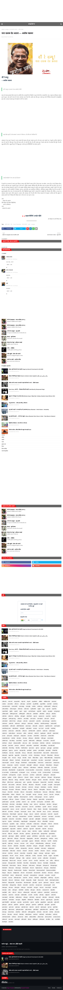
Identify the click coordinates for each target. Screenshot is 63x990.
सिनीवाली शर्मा (30, 899)
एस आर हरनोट (46, 740)
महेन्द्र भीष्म (44, 828)
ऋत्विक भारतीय (31, 740)
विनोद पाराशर (11, 867)
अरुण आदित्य (26, 718)
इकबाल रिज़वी (55, 733)
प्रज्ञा (28, 801)
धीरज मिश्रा (25, 784)
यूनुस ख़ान (31, 841)
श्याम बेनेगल (31, 885)
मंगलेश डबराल (44, 819)
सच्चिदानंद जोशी (26, 892)
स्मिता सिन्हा (21, 914)
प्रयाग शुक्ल (55, 806)
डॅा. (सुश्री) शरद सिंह (20, 770)
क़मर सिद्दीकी (57, 919)
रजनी (27, 843)
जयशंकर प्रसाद (9, 765)
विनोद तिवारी (4, 867)
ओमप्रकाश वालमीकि (17, 743)
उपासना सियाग (36, 735)
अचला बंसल (54, 701)
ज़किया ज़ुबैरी (29, 765)
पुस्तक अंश (4, 444)
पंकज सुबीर (10, 797)
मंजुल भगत (4, 821)
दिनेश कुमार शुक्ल (57, 777)
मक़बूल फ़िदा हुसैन (24, 821)
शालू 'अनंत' (57, 877)
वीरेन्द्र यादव (57, 872)
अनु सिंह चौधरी (33, 708)
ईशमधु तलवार (23, 735)
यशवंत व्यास (4, 841)
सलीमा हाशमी (51, 897)
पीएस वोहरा (29, 799)
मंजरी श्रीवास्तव (51, 819)
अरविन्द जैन (20, 718)
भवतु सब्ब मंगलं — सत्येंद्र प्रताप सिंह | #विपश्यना (18, 402)
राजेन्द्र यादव (43, 850)
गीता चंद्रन (14, 757)
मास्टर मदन (4, 833)
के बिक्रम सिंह (54, 750)
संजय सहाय (4, 890)
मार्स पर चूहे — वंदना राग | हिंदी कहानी (12, 944)
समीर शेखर (41, 894)
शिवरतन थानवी (40, 880)
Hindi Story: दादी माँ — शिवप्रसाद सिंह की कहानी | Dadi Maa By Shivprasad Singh (27, 389)
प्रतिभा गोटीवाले (5, 804)
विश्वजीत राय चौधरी (17, 870)
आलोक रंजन (4, 733)
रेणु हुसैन (50, 855)
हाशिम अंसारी (24, 919)
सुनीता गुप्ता (4, 904)
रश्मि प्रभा (54, 845)
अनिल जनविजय (5, 708)
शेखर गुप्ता (52, 882)
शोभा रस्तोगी (25, 885)
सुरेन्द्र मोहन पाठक (25, 907)
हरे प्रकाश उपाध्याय (56, 916)
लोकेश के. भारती (12, 860)
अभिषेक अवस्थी (5, 713)
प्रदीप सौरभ (49, 804)
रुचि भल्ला (22, 855)
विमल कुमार (46, 867)
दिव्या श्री (39, 779)
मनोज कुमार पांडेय (12, 826)
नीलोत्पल (12, 794)
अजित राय (16, 704)
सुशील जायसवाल (28, 909)
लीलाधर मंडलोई (5, 860)
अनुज (43, 708)
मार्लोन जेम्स (34, 831)
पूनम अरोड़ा (12, 801)
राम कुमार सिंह (29, 853)
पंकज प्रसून (40, 794)
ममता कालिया (33, 826)
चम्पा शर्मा (12, 762)
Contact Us (59, 987)
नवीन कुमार (37, 787)
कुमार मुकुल (49, 748)
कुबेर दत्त (37, 748)
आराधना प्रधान (11, 730)
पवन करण (46, 797)
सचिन (10, 892)
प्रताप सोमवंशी (47, 801)
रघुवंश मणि (4, 843)
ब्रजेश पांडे (9, 816)
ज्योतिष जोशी (40, 767)
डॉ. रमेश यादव (33, 772)
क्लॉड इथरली (4, 755)
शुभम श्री (40, 882)
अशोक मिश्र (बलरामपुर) (45, 723)
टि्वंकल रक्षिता (47, 767)
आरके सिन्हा (53, 728)
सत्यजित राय (40, 892)
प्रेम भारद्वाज (17, 811)
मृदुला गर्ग (4, 838)
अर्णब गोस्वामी (4, 721)
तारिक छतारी (53, 774)
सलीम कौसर (44, 897)
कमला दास (16, 745)
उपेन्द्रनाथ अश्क (43, 735)
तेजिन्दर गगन (20, 777)
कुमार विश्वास (55, 748)
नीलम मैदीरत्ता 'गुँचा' (37, 792)
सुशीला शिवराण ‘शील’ (44, 909)
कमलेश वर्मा (22, 745)
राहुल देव (53, 853)
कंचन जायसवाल (35, 743)
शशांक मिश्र (25, 877)
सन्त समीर (30, 894)
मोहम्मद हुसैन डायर (44, 838)
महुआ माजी (32, 828)
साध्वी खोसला (11, 899)
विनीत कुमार (25, 865)
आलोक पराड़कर (52, 730)
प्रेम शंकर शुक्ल (23, 811)
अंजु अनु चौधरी (16, 701)
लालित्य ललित (45, 858)
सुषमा (57, 909)
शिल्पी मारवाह (17, 880)
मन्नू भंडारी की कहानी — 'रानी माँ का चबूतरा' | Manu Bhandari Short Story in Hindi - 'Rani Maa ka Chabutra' (32, 416)
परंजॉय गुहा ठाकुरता (38, 797)
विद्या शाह (19, 865)
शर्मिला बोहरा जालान (17, 877)
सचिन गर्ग (14, 892)
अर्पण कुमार (19, 721)
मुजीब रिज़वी (23, 836)
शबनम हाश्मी (26, 875)
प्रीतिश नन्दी (4, 811)
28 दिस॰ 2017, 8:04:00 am (12, 259)
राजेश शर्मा (16, 853)
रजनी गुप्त (32, 843)
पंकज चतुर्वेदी (28, 794)
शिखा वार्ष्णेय (4, 880)
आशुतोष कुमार (42, 733)
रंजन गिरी (49, 841)
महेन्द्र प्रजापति (38, 828)
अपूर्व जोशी (39, 711)
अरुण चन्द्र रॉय (32, 718)
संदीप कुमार (33, 890)
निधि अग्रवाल (17, 789)
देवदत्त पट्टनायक (36, 782)
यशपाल (56, 838)
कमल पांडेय (4, 745)
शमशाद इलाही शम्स (33, 875)
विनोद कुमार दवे (46, 865)
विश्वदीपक (25, 870)
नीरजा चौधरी (10, 792)
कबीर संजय (48, 743)
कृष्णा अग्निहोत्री (41, 750)
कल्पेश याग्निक (29, 745)
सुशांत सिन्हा (55, 907)
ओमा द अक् (25, 743)
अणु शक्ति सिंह (35, 704)
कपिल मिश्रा (42, 743)
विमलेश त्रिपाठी (52, 867)
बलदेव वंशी (37, 814)
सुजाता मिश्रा (56, 899)
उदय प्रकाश (30, 735)
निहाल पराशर (55, 789)
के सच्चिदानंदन (5, 752)
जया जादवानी (22, 765)
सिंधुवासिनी (24, 899)
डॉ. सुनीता (19, 774)
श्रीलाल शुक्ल (4, 887)
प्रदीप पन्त (36, 804)
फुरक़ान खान (20, 814)
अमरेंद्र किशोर (35, 713)
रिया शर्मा (11, 855)
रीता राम (16, 855)
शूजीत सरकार (46, 882)
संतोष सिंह (27, 890)
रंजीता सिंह (55, 841)
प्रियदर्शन (39, 809)
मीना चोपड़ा (22, 833)
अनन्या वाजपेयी (14, 706)
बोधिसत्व (3, 816)
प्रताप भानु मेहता (40, 801)
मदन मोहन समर (5, 823)
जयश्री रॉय (16, 765)
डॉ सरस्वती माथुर (47, 770)
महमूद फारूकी (12, 828)
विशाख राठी (10, 870)
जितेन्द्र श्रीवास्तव (49, 765)
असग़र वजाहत (28, 726)
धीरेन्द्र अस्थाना (37, 784)
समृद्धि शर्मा (47, 894)
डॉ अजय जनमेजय (39, 770)
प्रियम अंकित (45, 809)
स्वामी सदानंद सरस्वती (6, 916)
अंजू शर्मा (28, 701)
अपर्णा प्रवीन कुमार (32, 711)
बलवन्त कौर (50, 814)
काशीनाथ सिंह (4, 748)
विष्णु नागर (9, 872)
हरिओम (26, 916)
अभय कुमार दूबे (56, 711)
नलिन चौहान (24, 787)
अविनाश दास (17, 723)
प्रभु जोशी (44, 806)
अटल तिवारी (29, 704)
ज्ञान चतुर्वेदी (14, 767)
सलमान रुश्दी (38, 897)
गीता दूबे (19, 757)
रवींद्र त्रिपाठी (16, 845)
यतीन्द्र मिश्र (51, 838)
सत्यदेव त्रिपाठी (46, 892)
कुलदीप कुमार (4, 750)
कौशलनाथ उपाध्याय (54, 752)
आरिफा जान (24, 730)
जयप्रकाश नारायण (48, 762)
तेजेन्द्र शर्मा (26, 777)
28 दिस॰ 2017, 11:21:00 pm (12, 285)
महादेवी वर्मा (19, 828)
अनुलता (25, 711)
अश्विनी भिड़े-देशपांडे (20, 726)
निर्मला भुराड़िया (42, 789)
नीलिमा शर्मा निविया (5, 794)
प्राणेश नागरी (23, 809)
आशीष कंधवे (30, 733)
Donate (53, 987)
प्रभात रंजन (31, 806)
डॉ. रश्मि (39, 772)
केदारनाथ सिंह (17, 752)
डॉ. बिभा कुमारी (22, 772)
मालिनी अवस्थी (53, 831)
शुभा (7, 283)
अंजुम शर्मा (23, 701)
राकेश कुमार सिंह (24, 848)
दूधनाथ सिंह (29, 782)
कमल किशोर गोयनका (56, 743)
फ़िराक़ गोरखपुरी (13, 814)
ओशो (30, 743)
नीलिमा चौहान (51, 792)
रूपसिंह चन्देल (28, 855)
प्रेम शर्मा (29, 811)
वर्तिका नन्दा (57, 860)
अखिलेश (40, 701)
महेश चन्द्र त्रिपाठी (5, 831)
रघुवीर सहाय (10, 843)
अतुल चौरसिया (42, 704)
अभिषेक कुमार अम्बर (13, 713)
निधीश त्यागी (24, 789)
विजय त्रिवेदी (19, 863)
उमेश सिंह (13, 738)
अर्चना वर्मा (52, 718)
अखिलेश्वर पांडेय (47, 701)
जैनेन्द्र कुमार (56, 765)
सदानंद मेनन (11, 894)
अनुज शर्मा (48, 708)
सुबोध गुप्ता (28, 904)
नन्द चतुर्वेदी (50, 784)
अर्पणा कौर (25, 721)
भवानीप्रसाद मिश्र (37, 816)
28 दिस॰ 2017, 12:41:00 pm (12, 272)
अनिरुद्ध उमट (54, 706)
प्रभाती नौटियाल (38, 806)
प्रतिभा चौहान (12, 804)
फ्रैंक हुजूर (26, 814)
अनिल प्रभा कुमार (13, 708)
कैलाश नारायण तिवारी (37, 752)
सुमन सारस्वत (4, 907)
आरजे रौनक (4, 730)
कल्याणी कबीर (36, 745)
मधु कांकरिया (12, 823)
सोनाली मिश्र (18, 912)
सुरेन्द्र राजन (32, 907)
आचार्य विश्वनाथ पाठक (6, 728)
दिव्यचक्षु (16, 779)
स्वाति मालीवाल (48, 914)
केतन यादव (11, 752)
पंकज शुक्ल (57, 794)
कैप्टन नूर (23, 752)
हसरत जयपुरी (17, 919)
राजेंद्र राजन (19, 850)
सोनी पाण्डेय (39, 912)
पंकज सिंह (4, 797)
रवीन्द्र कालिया (22, 845)
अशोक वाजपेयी (53, 723)
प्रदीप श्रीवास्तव (42, 804)
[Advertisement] (31, 11)
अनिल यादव (20, 708)
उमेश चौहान (19, 738)
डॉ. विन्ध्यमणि (4, 774)
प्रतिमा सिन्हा (26, 804)
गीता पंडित (24, 757)
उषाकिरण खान (5, 740)
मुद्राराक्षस (28, 836)
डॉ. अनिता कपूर (54, 770)
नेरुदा (23, 794)
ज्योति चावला (25, 767)
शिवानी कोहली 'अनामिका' (54, 880)
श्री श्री (53, 885)
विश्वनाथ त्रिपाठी (32, 870)
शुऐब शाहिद (35, 882)
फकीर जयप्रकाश (55, 811)
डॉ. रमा (28, 772)
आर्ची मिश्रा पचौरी (32, 730)
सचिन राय (20, 892)
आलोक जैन (39, 730)
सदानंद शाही (17, 894)
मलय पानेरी (52, 826)
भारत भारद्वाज (50, 816)
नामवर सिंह (50, 787)
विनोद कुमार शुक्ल (54, 865)
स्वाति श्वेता (55, 914)
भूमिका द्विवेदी (37, 819)
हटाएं (11, 264)
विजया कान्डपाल (13, 865)
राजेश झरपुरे (54, 850)
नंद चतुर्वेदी (44, 784)
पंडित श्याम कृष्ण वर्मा (23, 797)
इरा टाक (3, 735)
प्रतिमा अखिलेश (19, 804)
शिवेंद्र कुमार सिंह (11, 882)
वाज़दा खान (4, 863)
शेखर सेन (57, 882)
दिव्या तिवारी (22, 779)
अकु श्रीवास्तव (34, 701)
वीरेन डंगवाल (50, 872)
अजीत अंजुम (22, 704)
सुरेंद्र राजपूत (17, 907)
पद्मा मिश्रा (31, 797)
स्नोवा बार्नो (15, 914)
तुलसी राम (4, 777)
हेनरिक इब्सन (42, 919)
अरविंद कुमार (4, 718)
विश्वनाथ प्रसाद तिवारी (41, 870)
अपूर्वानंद (44, 711)
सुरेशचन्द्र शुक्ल (43, 907)
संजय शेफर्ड (55, 887)
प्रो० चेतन (49, 811)
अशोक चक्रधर (7, 224)
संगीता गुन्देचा (17, 887)
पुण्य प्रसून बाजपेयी (49, 799)
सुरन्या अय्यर (11, 907)
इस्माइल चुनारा (16, 735)
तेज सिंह (14, 777)
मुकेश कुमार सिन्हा (44, 833)
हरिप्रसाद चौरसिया (33, 916)
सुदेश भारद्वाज (13, 902)
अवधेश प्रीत (11, 723)
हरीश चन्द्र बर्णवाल (48, 916)
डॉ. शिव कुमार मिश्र (12, 774)
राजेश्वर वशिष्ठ (22, 853)
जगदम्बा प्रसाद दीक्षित (32, 762)
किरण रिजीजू (11, 748)
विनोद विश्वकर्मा (25, 867)
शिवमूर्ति (34, 880)
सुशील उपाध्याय (11, 909)
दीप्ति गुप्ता (58, 779)
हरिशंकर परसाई (40, 916)
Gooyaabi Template (25, 987)
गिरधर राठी (43, 755)
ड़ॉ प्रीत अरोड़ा (4, 770)
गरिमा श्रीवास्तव (37, 755)
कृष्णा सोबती (48, 750)
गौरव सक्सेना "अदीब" (25, 760)
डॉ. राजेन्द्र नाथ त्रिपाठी (46, 772)
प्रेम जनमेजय (10, 811)
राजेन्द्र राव (48, 850)
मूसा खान (48, 836)
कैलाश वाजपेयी (46, 752)
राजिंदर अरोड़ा (12, 850)
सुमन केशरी (53, 904)
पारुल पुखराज (4, 799)
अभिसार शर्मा (29, 713)
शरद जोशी (53, 875)
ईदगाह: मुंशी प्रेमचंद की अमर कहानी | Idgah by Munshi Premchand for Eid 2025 (26, 369)
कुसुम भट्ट (10, 750)
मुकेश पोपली (4, 836)
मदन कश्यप (51, 821)
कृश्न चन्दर (16, 750)
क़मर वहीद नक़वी (51, 745)
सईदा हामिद (53, 890)
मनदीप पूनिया (29, 823)
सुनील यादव (22, 904)
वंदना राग (30, 860)
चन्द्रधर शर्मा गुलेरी (5, 762)
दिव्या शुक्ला (34, 779)
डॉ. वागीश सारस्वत (55, 772)
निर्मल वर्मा (30, 789)
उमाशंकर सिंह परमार (5, 738)
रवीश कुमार (35, 845)
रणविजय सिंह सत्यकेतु (39, 843)
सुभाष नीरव (34, 904)
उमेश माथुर (25, 738)
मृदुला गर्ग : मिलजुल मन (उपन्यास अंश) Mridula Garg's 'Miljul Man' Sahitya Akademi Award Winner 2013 (32, 396)
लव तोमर (39, 858)
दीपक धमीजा (45, 779)
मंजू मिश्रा (9, 821)
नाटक (3, 441)
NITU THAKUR (9, 270)
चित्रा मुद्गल (17, 762)
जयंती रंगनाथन (40, 762)
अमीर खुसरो (23, 716)
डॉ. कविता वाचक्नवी (13, 772)
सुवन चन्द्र (49, 907)
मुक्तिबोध (17, 836)
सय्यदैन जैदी (53, 894)
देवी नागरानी (4, 784)
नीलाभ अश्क (45, 792)
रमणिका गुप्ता (47, 843)
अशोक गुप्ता (24, 723)
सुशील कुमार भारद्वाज (19, 909)
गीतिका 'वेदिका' (35, 757)
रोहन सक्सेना (56, 855)
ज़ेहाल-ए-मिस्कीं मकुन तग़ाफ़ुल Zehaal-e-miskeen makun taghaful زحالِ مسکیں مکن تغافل (28, 376)
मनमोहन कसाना (36, 823)
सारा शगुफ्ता (18, 899)
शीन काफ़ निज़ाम (19, 882)
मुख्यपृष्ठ (3, 29)
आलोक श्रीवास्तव (12, 733)
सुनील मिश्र (16, 904)
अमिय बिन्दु (17, 716)
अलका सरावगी (31, 721)
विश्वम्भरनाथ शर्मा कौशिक (50, 870)
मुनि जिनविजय (35, 836)
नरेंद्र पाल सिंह (11, 787)
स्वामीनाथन (14, 916)
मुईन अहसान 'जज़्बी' (35, 833)
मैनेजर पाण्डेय (22, 838)
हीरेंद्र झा (29, 919)
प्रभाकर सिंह (11, 806)
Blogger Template (10, 987)
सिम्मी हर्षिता (37, 899)
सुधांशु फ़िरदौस (43, 902)
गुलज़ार (41, 757)
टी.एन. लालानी (54, 767)
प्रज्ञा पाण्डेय (33, 801)
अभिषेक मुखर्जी (22, 713)
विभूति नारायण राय (39, 867)
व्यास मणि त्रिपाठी (5, 875)
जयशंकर (3, 765)
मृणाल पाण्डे (54, 836)
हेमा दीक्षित (48, 919)
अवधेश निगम (53, 721)
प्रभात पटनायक (24, 806)
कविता (3, 437)
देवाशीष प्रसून (57, 782)
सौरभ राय (4, 914)
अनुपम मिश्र (54, 708)
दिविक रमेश (11, 779)
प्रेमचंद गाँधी (39, 811)
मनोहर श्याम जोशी (20, 826)
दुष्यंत (24, 782)
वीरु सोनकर (44, 872)
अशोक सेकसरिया (5, 726)
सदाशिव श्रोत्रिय (23, 894)
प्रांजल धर (12, 809)
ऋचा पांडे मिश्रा (19, 740)
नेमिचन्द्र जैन (18, 794)
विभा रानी (32, 867)
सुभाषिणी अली (40, 904)
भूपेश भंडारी (31, 819)
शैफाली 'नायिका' (5, 885)
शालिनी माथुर (50, 877)
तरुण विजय (32, 774)
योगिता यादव (43, 841)
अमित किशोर (42, 713)
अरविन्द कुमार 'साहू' (12, 718)
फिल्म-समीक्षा (4, 448)
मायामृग (29, 831)
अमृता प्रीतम (48, 716)
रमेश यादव (4, 845)
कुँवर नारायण (31, 748)
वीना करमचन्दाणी (37, 872)
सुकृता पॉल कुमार (49, 899)
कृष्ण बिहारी (29, 750)
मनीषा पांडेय (56, 823)
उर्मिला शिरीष (37, 738)
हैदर (52, 919)
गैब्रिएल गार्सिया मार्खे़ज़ (48, 757)
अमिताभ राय (10, 716)
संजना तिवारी (29, 887)
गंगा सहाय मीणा (24, 755)
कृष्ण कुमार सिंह (22, 750)
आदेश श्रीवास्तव (15, 728)
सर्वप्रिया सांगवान (19, 897)
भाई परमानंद (44, 816)
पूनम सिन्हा (18, 801)
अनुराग (20, 711)
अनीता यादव (26, 708)
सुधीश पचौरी (56, 902)
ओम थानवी (53, 740)
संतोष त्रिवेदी (21, 890)
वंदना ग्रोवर (25, 860)
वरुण (47, 860)
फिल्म (3, 446)
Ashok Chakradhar (17, 224)
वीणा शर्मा (22, 872)
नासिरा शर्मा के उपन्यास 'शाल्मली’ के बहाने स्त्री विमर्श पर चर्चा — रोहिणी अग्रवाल (24, 382)
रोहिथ (23, 858)
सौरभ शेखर (10, 914)
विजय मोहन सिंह (33, 863)
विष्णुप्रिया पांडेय (16, 872)
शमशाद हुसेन (41, 875)
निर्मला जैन (36, 789)
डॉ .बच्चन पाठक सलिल (30, 770)
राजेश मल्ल (4, 853)
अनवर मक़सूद (21, 706)
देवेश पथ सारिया (11, 784)
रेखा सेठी (45, 855)
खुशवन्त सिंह (17, 755)
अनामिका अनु (39, 706)
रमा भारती (54, 843)
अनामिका (33, 706)
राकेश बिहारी (37, 848)
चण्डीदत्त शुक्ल (55, 760)
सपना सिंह (36, 894)
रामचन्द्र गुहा (41, 853)
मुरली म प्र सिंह (42, 836)
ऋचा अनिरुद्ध (12, 740)
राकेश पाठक (31, 848)
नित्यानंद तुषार (4, 789)
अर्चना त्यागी (46, 718)
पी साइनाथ (17, 799)
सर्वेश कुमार (26, 897)
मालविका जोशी (46, 831)
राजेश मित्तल (10, 853)
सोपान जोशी (45, 912)
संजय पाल (41, 887)
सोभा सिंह (51, 912)
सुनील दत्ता (10, 904)
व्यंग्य (11, 224)
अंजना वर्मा (10, 701)
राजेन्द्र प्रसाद (31, 850)
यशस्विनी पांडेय (11, 841)
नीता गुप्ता (4, 792)
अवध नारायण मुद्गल (46, 721)
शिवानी (46, 880)
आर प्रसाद (35, 728)
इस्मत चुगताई (9, 735)
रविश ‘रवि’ (10, 845)
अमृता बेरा (54, 716)
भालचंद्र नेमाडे (11, 819)
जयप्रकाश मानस (56, 762)
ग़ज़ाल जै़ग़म (11, 921)
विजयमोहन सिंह (52, 863)
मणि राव (39, 821)
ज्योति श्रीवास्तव (33, 767)
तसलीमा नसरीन (38, 774)
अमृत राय (35, 716)
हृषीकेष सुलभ (35, 919)
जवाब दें (8, 264)
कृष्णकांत (35, 750)
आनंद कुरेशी (22, 728)
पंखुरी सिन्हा (16, 797)
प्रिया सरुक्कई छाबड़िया (53, 809)
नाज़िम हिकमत (43, 787)
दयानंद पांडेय (37, 777)
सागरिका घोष (4, 899)
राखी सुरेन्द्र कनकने (51, 848)
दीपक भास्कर (52, 779)
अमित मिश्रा (4, 716)
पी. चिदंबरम (23, 799)
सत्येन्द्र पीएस (4, 894)
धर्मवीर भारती (18, 784)
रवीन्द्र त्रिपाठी (29, 845)
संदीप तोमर (39, 890)
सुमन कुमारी (47, 904)
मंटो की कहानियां (5, 450)
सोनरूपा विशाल (11, 912)
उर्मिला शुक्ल (43, 738)
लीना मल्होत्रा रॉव (53, 858)
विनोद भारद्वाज (18, 867)
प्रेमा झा (44, 811)
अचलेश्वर (4, 704)
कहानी (3, 439)
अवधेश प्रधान (4, 723)
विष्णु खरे (4, 872)
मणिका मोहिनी (45, 821)
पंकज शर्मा (51, 794)
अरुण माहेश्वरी (39, 718)
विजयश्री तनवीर (5, 865)
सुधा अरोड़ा (19, 902)
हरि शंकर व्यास (20, 916)
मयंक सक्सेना (40, 826)
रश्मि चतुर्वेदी (41, 845)
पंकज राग (45, 794)
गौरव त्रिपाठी (17, 760)
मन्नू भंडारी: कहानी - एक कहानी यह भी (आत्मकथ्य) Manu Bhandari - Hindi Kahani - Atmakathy (29, 409)
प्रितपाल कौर (29, 809)
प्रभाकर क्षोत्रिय (4, 806)
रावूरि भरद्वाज (47, 853)
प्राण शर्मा (17, 809)
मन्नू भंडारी (27, 826)
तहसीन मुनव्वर (46, 774)
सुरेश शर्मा (37, 907)
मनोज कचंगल (4, 826)
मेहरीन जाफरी (10, 838)
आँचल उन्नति (35, 726)
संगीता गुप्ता (23, 887)
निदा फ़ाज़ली (11, 789)
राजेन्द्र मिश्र (37, 850)
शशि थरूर (30, 877)
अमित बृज (48, 713)
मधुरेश (17, 823)
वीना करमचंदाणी (29, 872)
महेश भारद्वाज (12, 831)
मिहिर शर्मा (10, 833)
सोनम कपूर (4, 912)
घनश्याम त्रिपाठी (34, 760)
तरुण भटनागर (25, 774)
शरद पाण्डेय (4, 877)
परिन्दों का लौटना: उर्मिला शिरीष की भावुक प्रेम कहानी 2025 (20, 429)
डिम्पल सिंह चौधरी (12, 770)
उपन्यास (3, 435)
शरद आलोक (47, 875)
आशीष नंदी (36, 733)
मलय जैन (46, 826)
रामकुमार (35, 853)
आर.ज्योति (47, 728)
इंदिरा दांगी (49, 733)
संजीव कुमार (14, 890)
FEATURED (24, 224)
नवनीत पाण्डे (30, 787)
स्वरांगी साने (35, 914)
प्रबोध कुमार (55, 804)
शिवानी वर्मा (4, 882)
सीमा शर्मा (42, 899)
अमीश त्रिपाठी (29, 716)
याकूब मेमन (18, 841)
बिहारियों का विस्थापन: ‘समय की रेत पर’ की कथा (18, 423)
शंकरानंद (12, 875)
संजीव (9, 890)
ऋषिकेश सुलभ (38, 740)
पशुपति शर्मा (51, 797)
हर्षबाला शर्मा (4, 919)
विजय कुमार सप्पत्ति (11, 863)
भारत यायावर (57, 816)
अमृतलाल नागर (41, 716)
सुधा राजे (32, 902)
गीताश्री (29, 757)
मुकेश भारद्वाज (11, 836)
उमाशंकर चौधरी (51, 735)
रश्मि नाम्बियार (47, 845)
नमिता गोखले (4, 787)
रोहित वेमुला (18, 858)
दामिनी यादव (43, 777)
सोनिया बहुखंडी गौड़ (31, 912)
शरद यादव (10, 877)
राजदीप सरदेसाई (5, 850)
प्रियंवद (35, 809)
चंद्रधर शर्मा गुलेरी (48, 760)
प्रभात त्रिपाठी (18, 806)
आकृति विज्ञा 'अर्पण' (48, 726)
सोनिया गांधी (24, 912)
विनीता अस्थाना (31, 865)
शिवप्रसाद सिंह (28, 880)
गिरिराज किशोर (50, 755)
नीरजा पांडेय (16, 792)
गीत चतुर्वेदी (4, 757)
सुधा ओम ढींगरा (26, 902)
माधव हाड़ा (24, 831)
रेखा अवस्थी (39, 855)
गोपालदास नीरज (57, 757)
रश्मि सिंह (17, 848)
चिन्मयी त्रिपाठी (23, 762)
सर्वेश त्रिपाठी (31, 897)
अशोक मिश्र (37, 723)
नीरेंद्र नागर (22, 792)
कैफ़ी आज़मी (29, 752)
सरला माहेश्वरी (4, 897)
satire (29, 224)
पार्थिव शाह (11, 799)
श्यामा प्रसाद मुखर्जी (47, 885)
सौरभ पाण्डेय (57, 912)
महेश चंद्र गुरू (50, 828)
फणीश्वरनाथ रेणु (5, 814)
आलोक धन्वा (45, 730)
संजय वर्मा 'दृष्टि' (48, 887)
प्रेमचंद (34, 811)
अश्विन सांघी (12, 726)
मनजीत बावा (22, 823)
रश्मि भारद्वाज (11, 848)
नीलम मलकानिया (29, 792)
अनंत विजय (55, 704)
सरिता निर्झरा (11, 897)
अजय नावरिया (10, 704)
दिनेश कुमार (50, 777)
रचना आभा (16, 843)
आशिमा (24, 733)
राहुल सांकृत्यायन (5, 855)
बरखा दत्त (31, 814)
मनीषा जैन (50, 823)
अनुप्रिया (10, 711)
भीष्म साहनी (25, 819)
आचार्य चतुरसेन (57, 726)
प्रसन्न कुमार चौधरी (5, 809)
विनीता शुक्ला (39, 865)
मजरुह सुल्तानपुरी (32, 821)
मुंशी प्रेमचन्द (28, 833)
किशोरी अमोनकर (24, 748)
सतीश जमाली (33, 892)
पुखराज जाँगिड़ (41, 799)
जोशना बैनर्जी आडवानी (6, 767)
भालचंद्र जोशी (4, 819)
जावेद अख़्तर (42, 765)
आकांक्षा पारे (41, 726)
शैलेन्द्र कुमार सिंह (13, 885)
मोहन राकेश (37, 838)
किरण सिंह (17, 748)
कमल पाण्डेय (10, 745)
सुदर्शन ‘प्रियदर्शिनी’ (5, 902)
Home (49, 987)
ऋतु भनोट (25, 740)
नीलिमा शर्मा (58, 792)
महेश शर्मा (18, 831)
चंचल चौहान (41, 760)
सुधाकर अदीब (50, 902)
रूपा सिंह (33, 855)
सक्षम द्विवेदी (4, 892)
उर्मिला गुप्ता (31, 738)
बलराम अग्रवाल (43, 814)
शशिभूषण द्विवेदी (43, 877)
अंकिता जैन (4, 701)
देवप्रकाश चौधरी (43, 782)
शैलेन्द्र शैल (19, 885)
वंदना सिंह (36, 860)
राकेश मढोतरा (43, 848)
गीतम (9, 757)
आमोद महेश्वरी (28, 728)
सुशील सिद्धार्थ (35, 909)
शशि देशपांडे (36, 877)
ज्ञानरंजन (20, 767)
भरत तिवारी (30, 816)
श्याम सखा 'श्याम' (39, 885)
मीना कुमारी (16, 833)
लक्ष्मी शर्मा (34, 858)
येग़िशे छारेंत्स (37, 841)
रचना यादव (22, 843)
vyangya (7, 29)
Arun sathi (9, 256)
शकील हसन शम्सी (18, 875)
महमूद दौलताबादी (5, 828)
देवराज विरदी (50, 782)
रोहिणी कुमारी (12, 858)
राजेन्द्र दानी (25, 850)
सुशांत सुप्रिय (4, 909)
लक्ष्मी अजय (28, 858)
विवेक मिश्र (4, 870)
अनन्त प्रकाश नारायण (6, 706)
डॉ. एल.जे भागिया (5, 772)
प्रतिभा (53, 801)
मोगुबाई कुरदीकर (30, 838)
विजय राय (39, 863)
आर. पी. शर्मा (41, 728)
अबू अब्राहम (50, 711)
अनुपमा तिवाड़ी (5, 711)
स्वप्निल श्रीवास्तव (28, 914)
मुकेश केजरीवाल (52, 833)
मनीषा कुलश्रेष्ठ (43, 823)
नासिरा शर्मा (56, 787)
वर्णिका (51, 860)
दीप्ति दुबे (3, 782)
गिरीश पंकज (57, 755)
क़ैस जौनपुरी (4, 921)
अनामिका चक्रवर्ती (47, 706)
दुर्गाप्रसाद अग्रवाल (18, 782)
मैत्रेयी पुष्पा (16, 838)
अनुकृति (39, 708)
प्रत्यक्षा (31, 804)
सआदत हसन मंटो (46, 890)
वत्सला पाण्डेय (42, 860)
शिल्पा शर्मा (11, 880)
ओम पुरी (10, 743)
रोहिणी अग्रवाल (5, 858)
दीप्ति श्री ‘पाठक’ (10, 782)
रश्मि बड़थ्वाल (4, 848)
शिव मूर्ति (22, 880)
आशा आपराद (19, 733)
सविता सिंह (57, 897)
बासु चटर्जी (56, 814)
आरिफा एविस (18, 730)
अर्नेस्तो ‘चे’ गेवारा (12, 721)
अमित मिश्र (54, 713)
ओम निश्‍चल (4, 743)
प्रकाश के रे (24, 801)
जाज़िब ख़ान (35, 765)
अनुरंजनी (15, 711)
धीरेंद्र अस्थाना (31, 784)
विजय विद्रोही (45, 863)
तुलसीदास (9, 777)
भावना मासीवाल (18, 819)
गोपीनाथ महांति (5, 760)
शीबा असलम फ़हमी (27, 882)
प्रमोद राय (49, 806)
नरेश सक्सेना (18, 787)
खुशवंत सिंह (11, 755)
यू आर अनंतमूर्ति (24, 841)
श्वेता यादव (11, 887)
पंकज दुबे (34, 794)
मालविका (40, 831)
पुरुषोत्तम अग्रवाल (5, 801)
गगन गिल (30, 755)
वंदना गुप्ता (19, 860)
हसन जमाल (11, 919)
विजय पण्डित (26, 863)
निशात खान (49, 789)
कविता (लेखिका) (43, 745)
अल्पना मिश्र (38, 721)
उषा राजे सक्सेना (50, 738)
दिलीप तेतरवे (4, 779)
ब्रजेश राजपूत (15, 816)
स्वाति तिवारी (41, 914)
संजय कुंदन (36, 887)
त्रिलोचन (31, 777)
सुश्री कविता (52, 909)
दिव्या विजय (28, 779)
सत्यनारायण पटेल (54, 892)
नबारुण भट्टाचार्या (57, 784)
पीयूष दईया (35, 799)
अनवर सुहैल (28, 706)
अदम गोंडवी (49, 704)
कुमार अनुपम (43, 748)
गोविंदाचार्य (11, 760)
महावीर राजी (25, 828)
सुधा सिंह (37, 902)
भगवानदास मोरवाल (22, 816)
